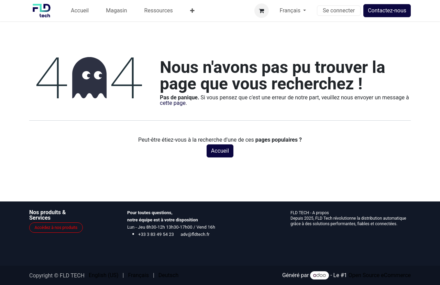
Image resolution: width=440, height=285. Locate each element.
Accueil (220, 150)
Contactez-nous (387, 10)
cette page (173, 103)
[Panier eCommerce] (261, 10)
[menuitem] (79, 11)
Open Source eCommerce (379, 275)
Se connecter (339, 10)
